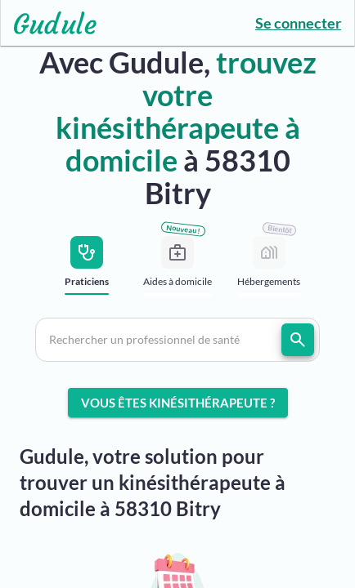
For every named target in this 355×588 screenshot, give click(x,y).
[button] (177, 340)
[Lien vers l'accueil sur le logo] (49, 22)
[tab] (86, 270)
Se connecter (298, 23)
